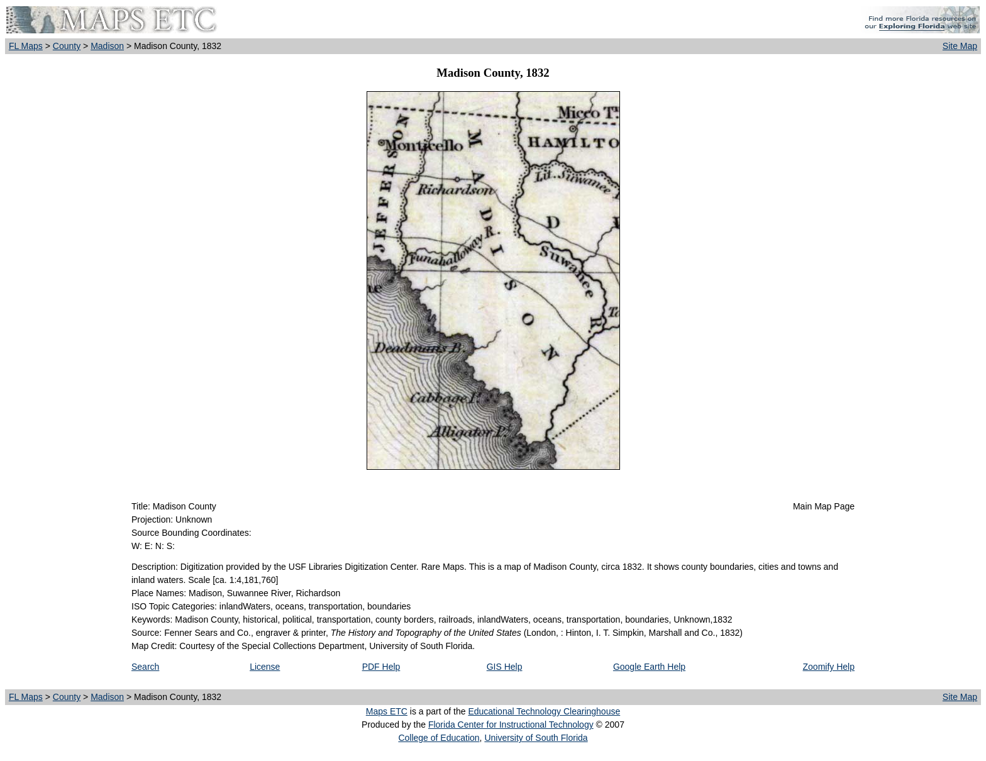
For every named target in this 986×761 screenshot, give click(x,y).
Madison (107, 46)
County (66, 46)
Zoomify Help (829, 667)
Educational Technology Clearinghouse (544, 711)
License (265, 667)
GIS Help (505, 667)
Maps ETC (386, 711)
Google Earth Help (649, 667)
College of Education (438, 738)
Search (145, 667)
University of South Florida (535, 738)
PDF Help (381, 667)
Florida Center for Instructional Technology (511, 724)
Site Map (960, 46)
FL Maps (26, 46)
